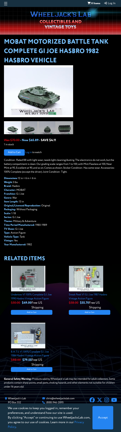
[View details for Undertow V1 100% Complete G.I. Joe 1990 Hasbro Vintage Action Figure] (31, 288)
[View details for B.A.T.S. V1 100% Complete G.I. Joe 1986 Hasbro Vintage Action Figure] (31, 345)
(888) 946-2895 (55, 402)
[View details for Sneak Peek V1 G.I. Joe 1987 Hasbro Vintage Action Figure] (89, 288)
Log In (109, 3)
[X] (99, 400)
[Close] (102, 417)
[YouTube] (114, 400)
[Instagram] (106, 400)
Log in (28, 152)
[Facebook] (92, 400)
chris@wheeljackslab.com (60, 398)
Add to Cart (14, 152)
